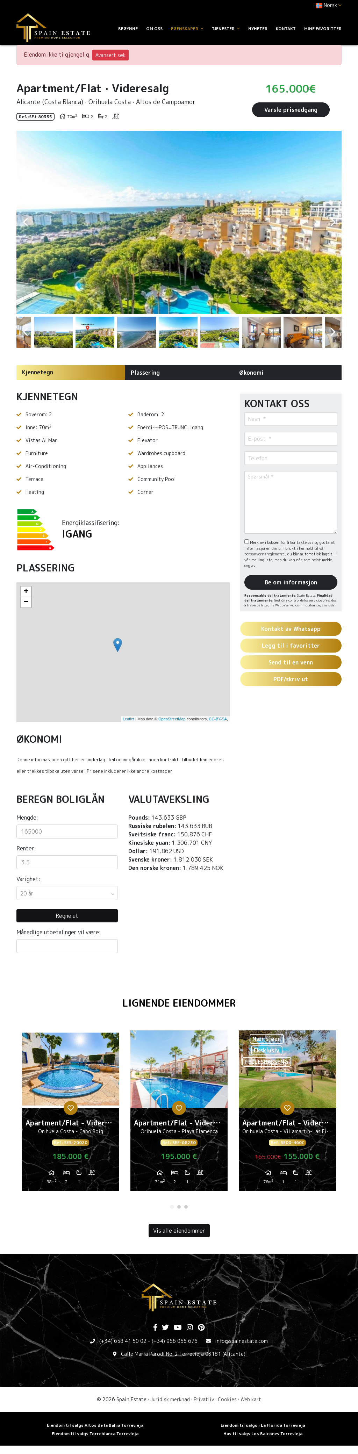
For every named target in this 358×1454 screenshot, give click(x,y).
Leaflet (128, 719)
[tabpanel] (71, 1113)
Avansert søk (110, 55)
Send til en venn (290, 662)
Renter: (26, 848)
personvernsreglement (264, 554)
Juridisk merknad (170, 1399)
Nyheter (257, 28)
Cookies (227, 1399)
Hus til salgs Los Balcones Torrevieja (262, 1434)
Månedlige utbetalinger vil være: (58, 932)
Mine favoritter (323, 28)
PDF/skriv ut (290, 679)
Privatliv (204, 1399)
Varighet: (28, 879)
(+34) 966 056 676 (175, 1341)
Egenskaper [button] (187, 28)
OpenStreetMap (172, 719)
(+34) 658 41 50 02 (122, 1341)
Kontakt (286, 28)
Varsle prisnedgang (290, 110)
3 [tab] (186, 1207)
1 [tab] (172, 1207)
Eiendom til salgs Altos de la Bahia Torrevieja (95, 1425)
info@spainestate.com (241, 1341)
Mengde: (27, 817)
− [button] (26, 602)
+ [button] (26, 591)
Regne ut (67, 916)
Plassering (145, 372)
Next (333, 222)
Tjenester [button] (226, 28)
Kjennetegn (37, 372)
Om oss (154, 28)
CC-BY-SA (218, 719)
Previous (25, 222)
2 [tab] (179, 1207)
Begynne (128, 28)
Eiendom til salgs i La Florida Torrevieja (263, 1425)
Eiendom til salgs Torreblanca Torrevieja (95, 1434)
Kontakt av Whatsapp (291, 629)
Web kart (251, 1399)
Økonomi (251, 372)
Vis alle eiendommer (179, 1231)
